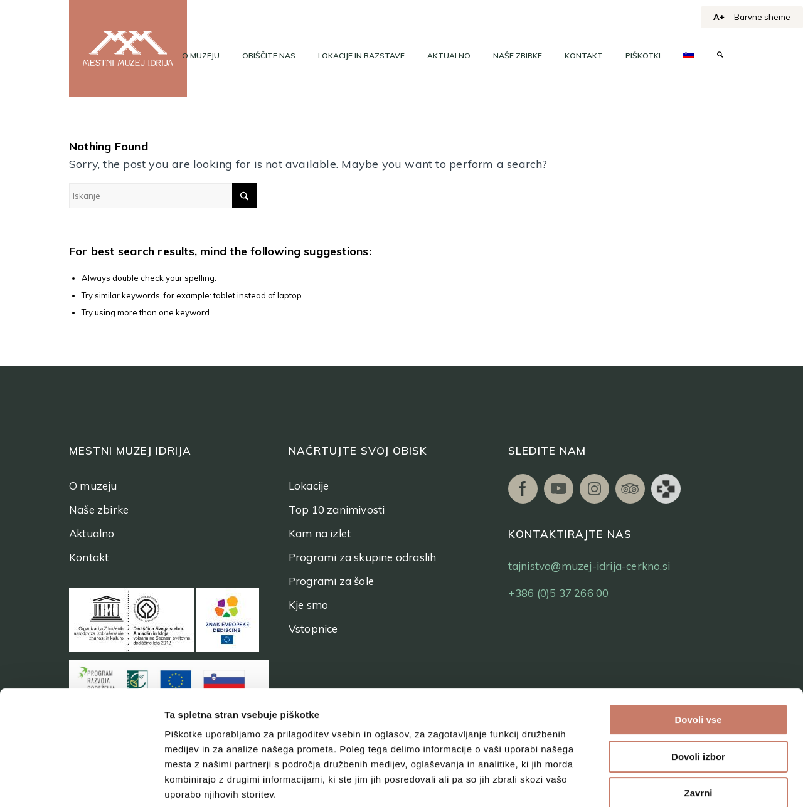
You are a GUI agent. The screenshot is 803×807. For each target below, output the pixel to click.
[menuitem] (201, 55)
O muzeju (93, 485)
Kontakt (89, 557)
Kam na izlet (320, 533)
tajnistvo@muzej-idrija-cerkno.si (589, 565)
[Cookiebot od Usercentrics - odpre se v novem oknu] (81, 782)
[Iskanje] (720, 55)
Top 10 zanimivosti (337, 509)
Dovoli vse (697, 641)
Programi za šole (331, 581)
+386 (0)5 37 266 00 (558, 592)
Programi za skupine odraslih (363, 557)
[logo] (128, 48)
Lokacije (309, 485)
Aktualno (92, 533)
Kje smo (308, 604)
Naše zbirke (99, 509)
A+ (719, 17)
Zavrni (698, 714)
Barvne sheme (762, 17)
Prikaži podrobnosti (651, 782)
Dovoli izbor (698, 678)
